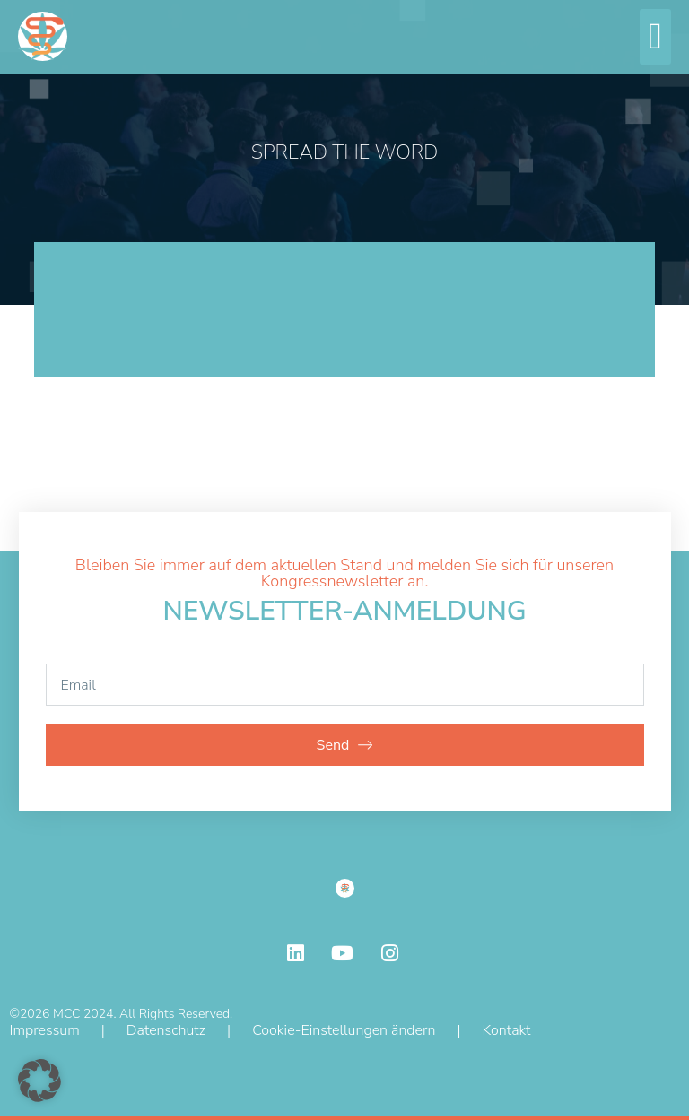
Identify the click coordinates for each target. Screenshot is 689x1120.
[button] (655, 37)
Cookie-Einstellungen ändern (343, 1030)
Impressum (45, 1030)
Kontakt (507, 1030)
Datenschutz (165, 1030)
